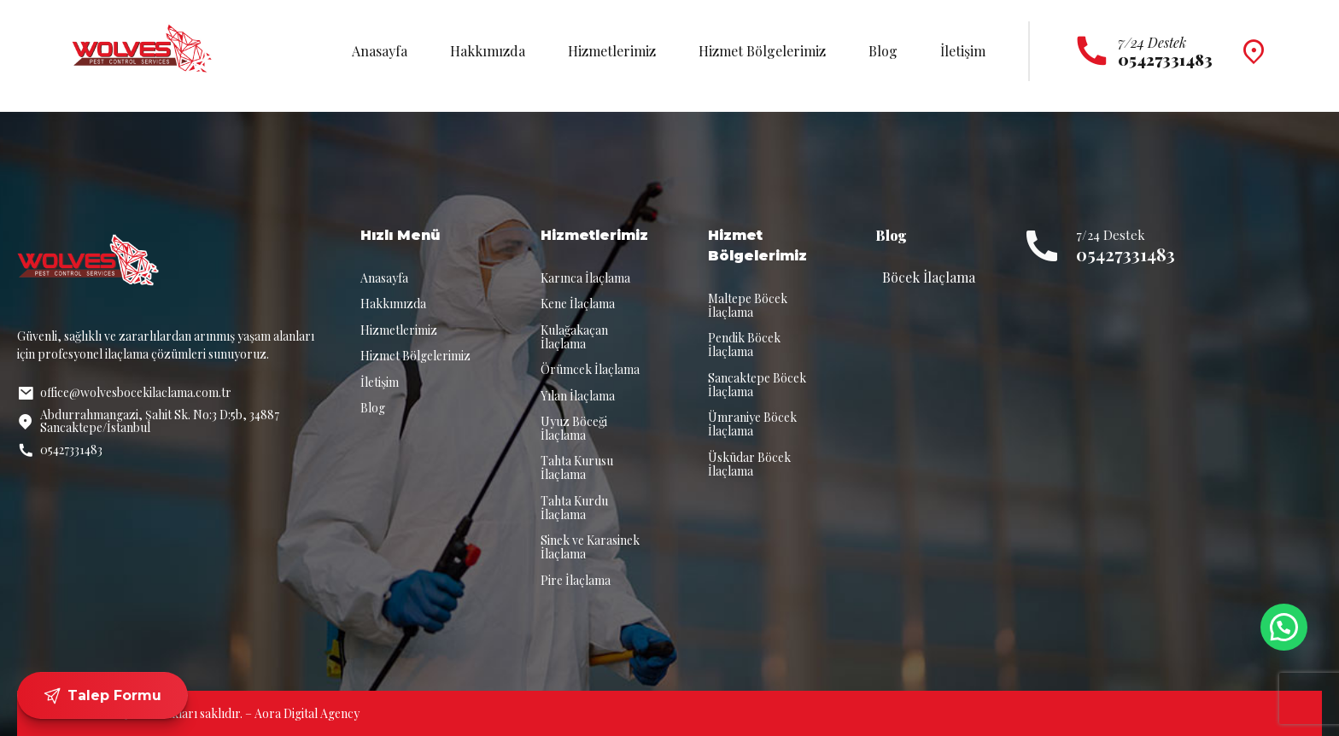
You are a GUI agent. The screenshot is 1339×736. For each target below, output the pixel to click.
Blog (883, 51)
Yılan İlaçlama (578, 396)
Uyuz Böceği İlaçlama (574, 428)
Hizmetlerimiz (612, 51)
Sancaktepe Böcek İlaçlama (757, 385)
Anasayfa (379, 51)
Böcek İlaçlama (928, 277)
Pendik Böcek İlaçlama (744, 344)
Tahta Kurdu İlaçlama (574, 508)
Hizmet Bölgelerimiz (762, 51)
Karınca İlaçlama (585, 278)
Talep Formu (102, 695)
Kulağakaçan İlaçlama (574, 337)
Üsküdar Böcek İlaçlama (749, 464)
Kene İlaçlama (578, 303)
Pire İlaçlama (576, 580)
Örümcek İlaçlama (590, 369)
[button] (1283, 627)
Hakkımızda (487, 51)
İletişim (962, 51)
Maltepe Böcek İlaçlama (747, 305)
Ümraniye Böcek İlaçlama (752, 424)
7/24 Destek (1152, 42)
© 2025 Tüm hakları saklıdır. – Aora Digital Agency (226, 713)
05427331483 (1125, 254)
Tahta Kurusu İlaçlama (577, 467)
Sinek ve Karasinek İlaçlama (590, 547)
